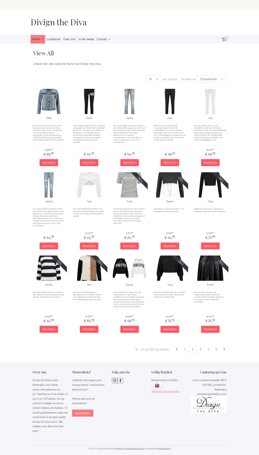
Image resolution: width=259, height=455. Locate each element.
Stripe (48, 284)
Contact (104, 39)
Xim (89, 284)
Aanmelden (82, 413)
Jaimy (48, 201)
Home (38, 39)
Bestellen (48, 162)
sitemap (119, 448)
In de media (86, 39)
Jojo (170, 118)
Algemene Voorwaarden (165, 391)
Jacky (129, 118)
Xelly (48, 118)
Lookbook (53, 39)
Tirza (129, 201)
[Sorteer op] (211, 79)
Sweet (170, 201)
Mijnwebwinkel (164, 448)
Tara (210, 201)
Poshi (210, 284)
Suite (89, 118)
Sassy (129, 284)
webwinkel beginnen (136, 448)
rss (125, 448)
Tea (89, 201)
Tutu (170, 284)
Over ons (69, 39)
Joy (210, 118)
